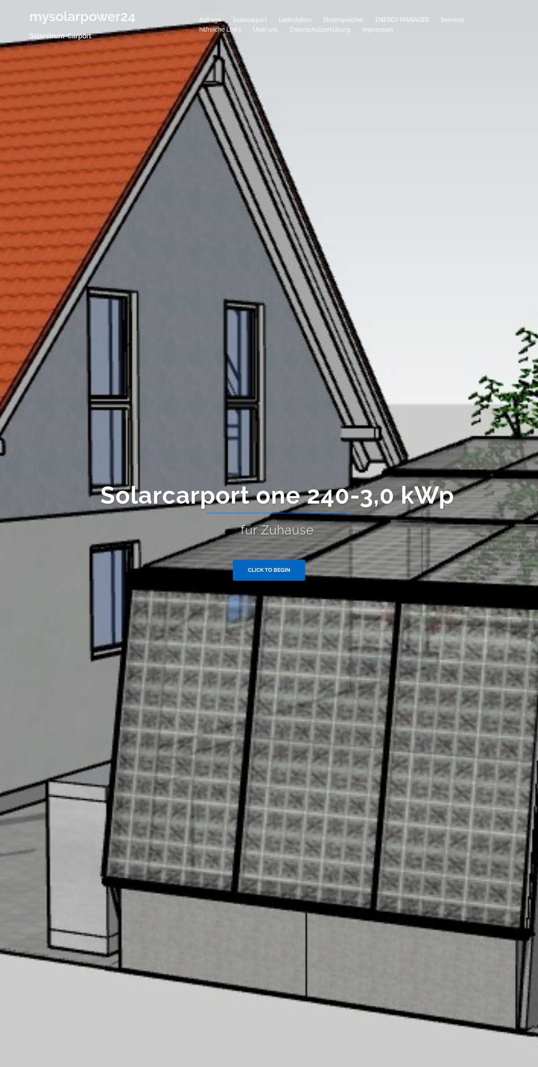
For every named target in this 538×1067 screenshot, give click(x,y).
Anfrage (210, 19)
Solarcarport (250, 19)
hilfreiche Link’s (220, 29)
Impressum (377, 29)
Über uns (265, 29)
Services (452, 19)
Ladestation (295, 19)
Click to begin (269, 570)
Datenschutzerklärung (320, 29)
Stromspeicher (343, 19)
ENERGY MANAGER (402, 19)
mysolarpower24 (82, 16)
